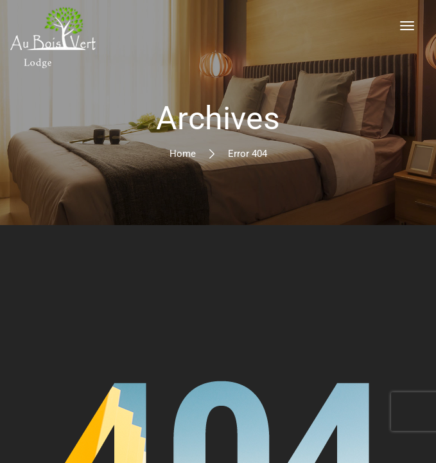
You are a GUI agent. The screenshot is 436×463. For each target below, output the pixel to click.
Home (183, 153)
